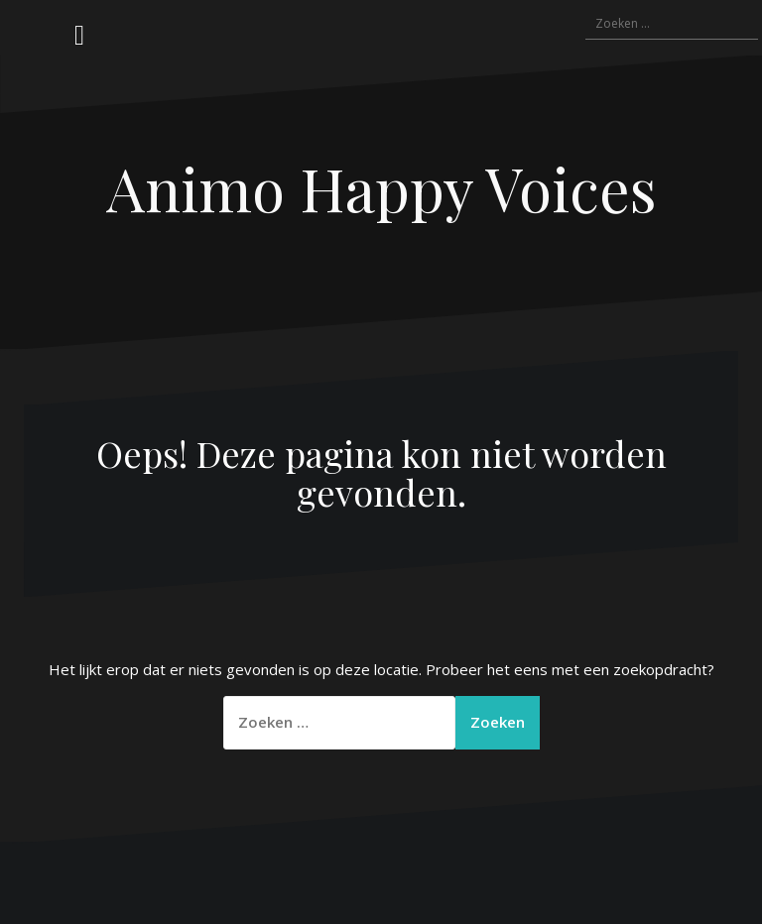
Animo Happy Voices (381, 187)
